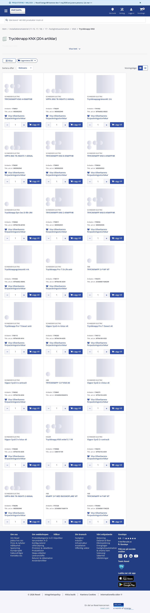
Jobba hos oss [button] (16, 540)
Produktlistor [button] (38, 550)
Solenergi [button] (101, 553)
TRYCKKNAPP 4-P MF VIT (98, 496)
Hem (4, 29)
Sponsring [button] (15, 548)
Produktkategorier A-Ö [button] (42, 538)
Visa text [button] (75, 49)
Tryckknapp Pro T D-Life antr (59, 269)
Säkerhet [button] (101, 555)
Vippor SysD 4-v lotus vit (57, 326)
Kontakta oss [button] (16, 555)
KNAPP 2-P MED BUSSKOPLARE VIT (62, 496)
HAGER (48, 437)
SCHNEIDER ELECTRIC (12, 96)
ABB (88, 267)
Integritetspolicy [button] (52, 594)
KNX (74, 29)
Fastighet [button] (79, 538)
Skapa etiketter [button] (39, 553)
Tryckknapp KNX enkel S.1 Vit (59, 439)
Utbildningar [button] (102, 558)
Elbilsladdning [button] (103, 543)
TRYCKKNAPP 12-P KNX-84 (58, 382)
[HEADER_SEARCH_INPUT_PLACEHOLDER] (75, 20)
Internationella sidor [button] (111, 594)
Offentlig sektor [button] (82, 548)
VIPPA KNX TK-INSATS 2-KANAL (60, 99)
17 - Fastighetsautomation (57, 29)
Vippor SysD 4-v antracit (16, 382)
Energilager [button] (102, 545)
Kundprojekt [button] (16, 550)
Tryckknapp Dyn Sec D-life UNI (18, 212)
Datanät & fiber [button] (104, 540)
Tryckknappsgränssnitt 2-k (99, 99)
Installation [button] (80, 545)
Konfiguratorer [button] (39, 543)
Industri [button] (78, 540)
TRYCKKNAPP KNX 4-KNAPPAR (18, 99)
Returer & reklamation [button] (42, 558)
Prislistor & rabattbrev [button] (42, 548)
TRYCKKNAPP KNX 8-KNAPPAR (60, 156)
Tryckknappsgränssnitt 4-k (17, 269)
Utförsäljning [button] (38, 545)
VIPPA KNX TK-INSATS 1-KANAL (19, 156)
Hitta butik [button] (70, 594)
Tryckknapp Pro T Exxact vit (100, 326)
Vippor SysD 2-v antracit (98, 439)
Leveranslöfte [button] (38, 555)
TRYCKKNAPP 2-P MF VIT (98, 269)
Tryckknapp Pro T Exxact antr (18, 326)
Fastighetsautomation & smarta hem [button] (107, 549)
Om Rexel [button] (14, 538)
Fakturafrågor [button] (16, 553)
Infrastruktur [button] (81, 543)
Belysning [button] (101, 538)
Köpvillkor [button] (58, 538)
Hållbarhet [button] (15, 545)
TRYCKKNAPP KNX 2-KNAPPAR (60, 212)
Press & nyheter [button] (17, 543)
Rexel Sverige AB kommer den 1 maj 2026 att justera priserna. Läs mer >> (63, 3)
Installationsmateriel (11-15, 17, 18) (25, 29)
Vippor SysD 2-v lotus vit (98, 382)
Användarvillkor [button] (39, 560)
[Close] (139, 2)
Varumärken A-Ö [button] (39, 540)
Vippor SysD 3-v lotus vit (16, 439)
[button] (21, 60)
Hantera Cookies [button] (88, 594)
